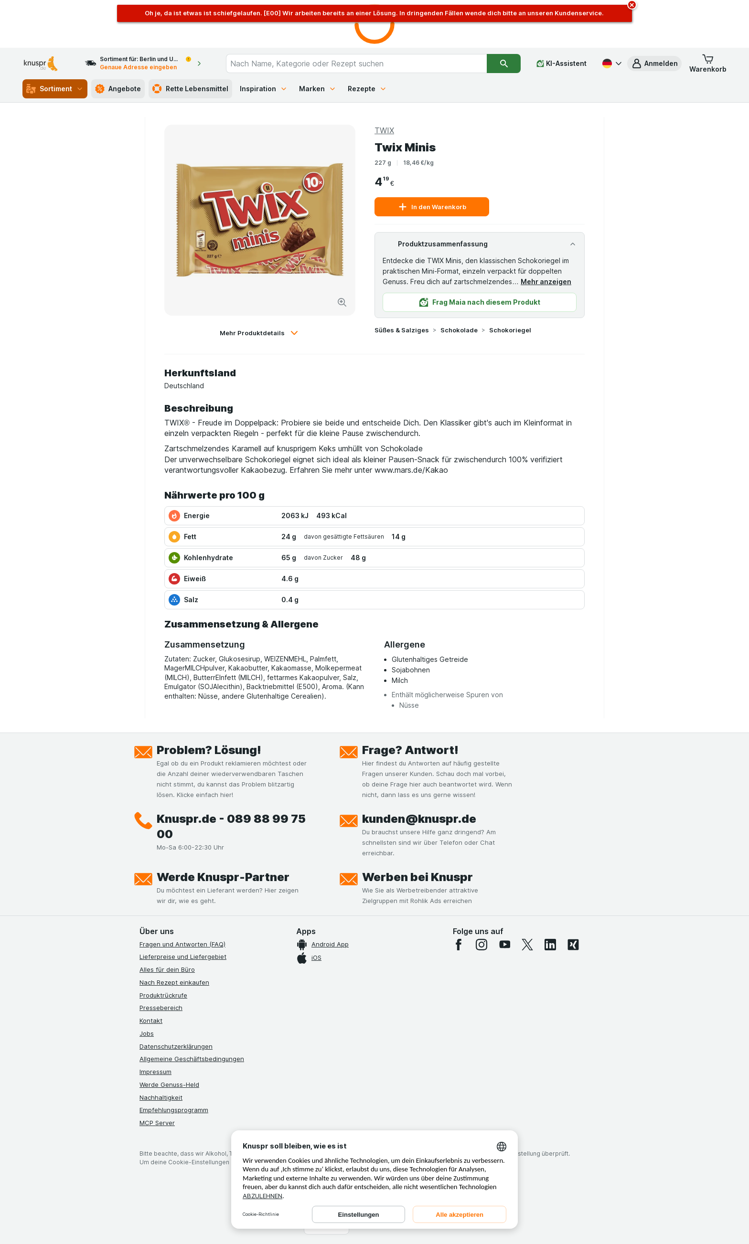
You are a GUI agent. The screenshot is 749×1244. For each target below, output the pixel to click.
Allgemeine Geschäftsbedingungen (191, 1059)
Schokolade (459, 330)
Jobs (146, 1033)
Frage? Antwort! (410, 750)
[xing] (573, 944)
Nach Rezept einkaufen (174, 982)
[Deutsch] (611, 63)
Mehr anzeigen (546, 281)
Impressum (155, 1071)
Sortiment (55, 89)
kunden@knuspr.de (419, 819)
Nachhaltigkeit (160, 1097)
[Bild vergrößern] (342, 302)
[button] (654, 63)
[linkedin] (550, 944)
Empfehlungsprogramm (173, 1110)
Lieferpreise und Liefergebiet (182, 956)
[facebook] (458, 944)
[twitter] (527, 944)
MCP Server (157, 1123)
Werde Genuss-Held (169, 1084)
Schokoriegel (510, 330)
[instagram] (481, 944)
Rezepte (367, 89)
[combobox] (356, 63)
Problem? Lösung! (209, 750)
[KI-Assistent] (561, 63)
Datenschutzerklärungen (176, 1046)
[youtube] (504, 944)
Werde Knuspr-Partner (223, 877)
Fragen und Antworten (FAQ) (182, 944)
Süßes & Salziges (401, 330)
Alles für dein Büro (167, 969)
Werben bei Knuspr (417, 877)
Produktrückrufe (163, 995)
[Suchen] (504, 63)
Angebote (118, 89)
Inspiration (264, 89)
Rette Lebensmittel (190, 89)
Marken (317, 89)
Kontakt (150, 1020)
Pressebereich (160, 1007)
